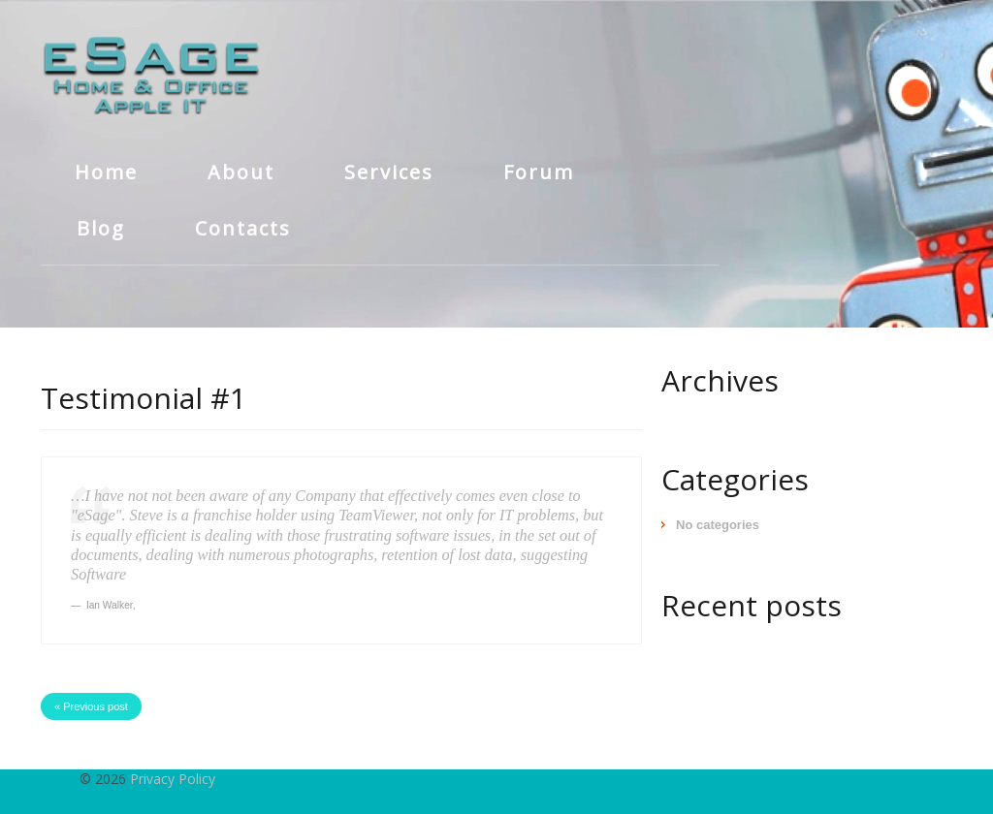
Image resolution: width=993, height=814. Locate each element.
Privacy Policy (172, 778)
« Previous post (91, 706)
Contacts (243, 228)
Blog (101, 228)
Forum (538, 172)
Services (388, 172)
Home (106, 172)
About (241, 172)
